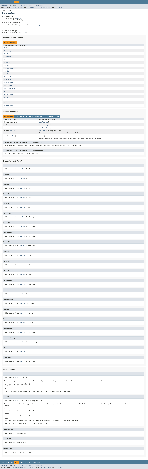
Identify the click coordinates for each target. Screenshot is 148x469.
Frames (22, 5)
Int (5, 59)
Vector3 (7, 97)
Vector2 (7, 91)
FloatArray (8, 56)
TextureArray (8, 82)
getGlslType (43, 122)
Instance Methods (35, 116)
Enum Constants (17, 7)
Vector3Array (8, 100)
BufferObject (8, 51)
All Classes (39, 5)
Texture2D (7, 77)
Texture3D (7, 80)
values (41, 136)
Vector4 (7, 103)
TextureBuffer (9, 85)
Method (31, 7)
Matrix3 (7, 65)
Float (6, 54)
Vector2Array (8, 94)
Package (10, 2)
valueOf (42, 131)
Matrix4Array (8, 74)
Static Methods (21, 116)
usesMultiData (44, 128)
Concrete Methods (52, 116)
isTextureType (44, 125)
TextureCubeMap (9, 88)
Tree (21, 2)
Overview (4, 2)
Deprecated (27, 2)
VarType (18, 18)
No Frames (29, 5)
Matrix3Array (8, 68)
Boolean (7, 48)
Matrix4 (7, 71)
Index (34, 2)
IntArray (7, 62)
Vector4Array (8, 105)
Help (38, 2)
